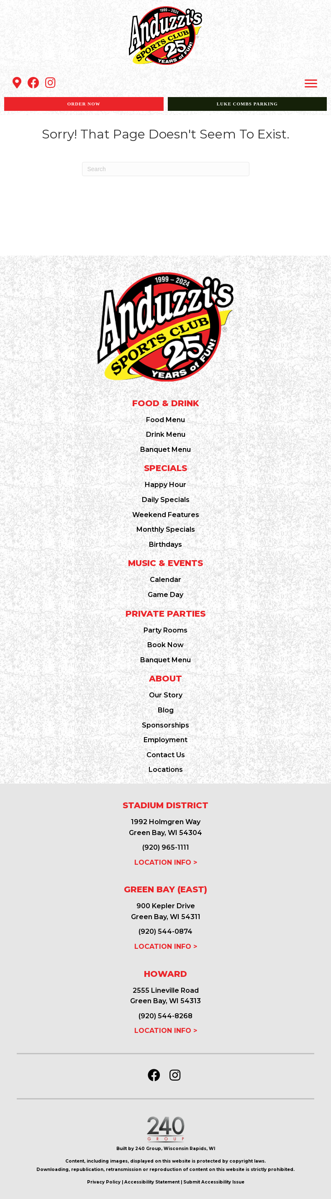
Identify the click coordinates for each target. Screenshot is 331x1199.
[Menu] (311, 84)
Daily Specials (166, 500)
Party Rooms (165, 630)
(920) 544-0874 (165, 931)
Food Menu (165, 420)
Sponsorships (165, 725)
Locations (166, 770)
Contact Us (165, 755)
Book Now (165, 645)
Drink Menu (165, 434)
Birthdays (165, 544)
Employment (165, 740)
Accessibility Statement (152, 1182)
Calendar (165, 580)
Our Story (165, 695)
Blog (166, 710)
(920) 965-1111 (165, 847)
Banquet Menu (165, 449)
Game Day (165, 595)
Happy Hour (165, 485)
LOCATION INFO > (165, 862)
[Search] (165, 169)
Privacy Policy (104, 1182)
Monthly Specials (165, 529)
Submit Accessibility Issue (213, 1182)
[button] (16, 83)
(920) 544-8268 (165, 1016)
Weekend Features (165, 515)
